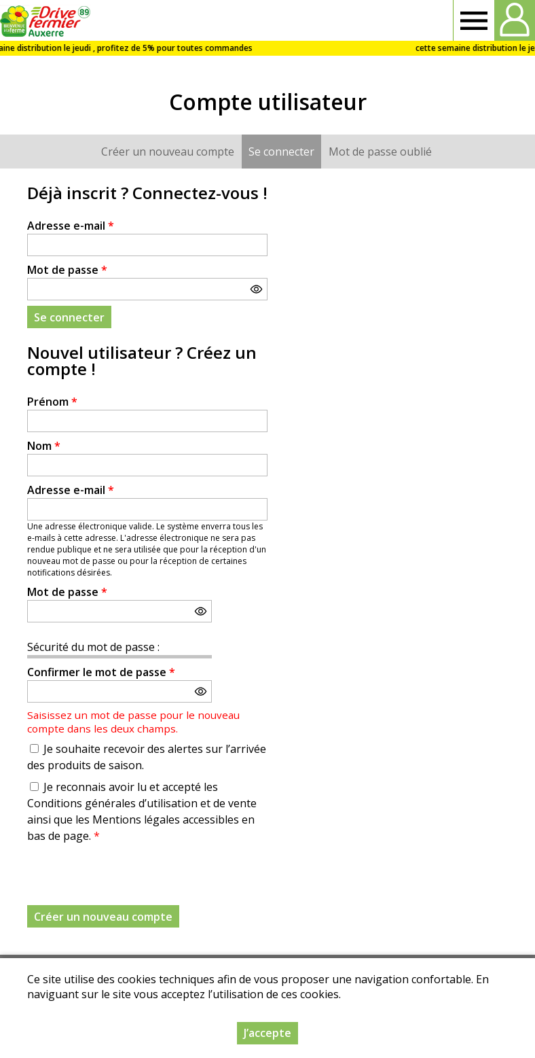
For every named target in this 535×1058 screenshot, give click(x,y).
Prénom (52, 401)
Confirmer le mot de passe (101, 672)
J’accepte (267, 1032)
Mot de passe (67, 269)
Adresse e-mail (70, 225)
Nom (43, 445)
